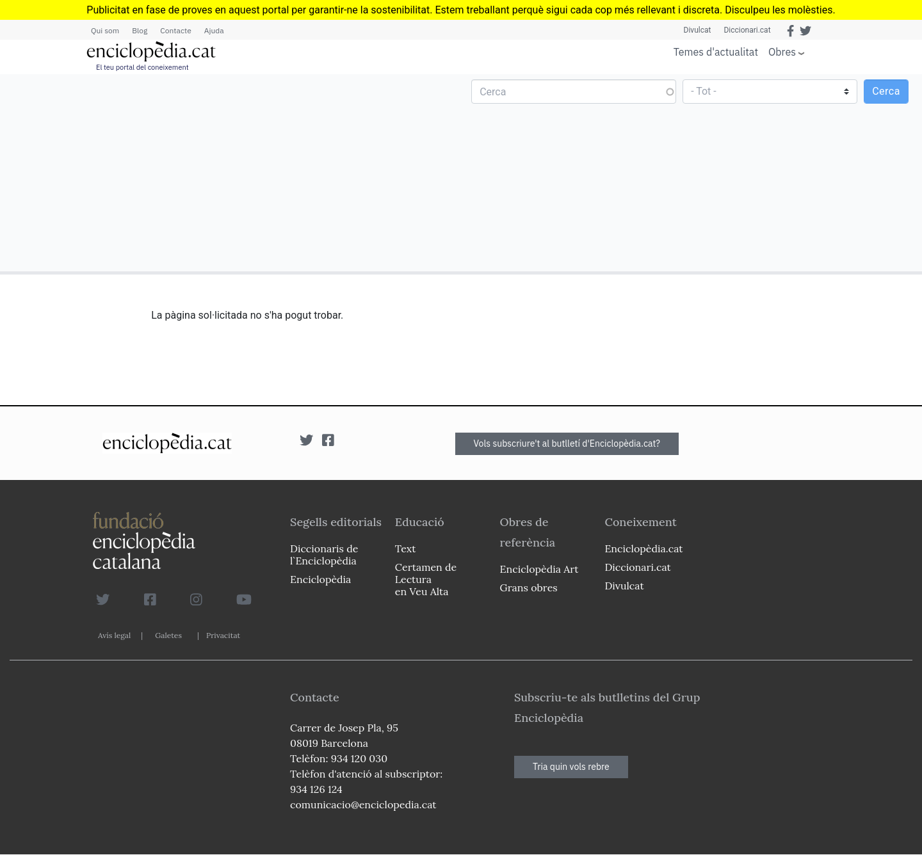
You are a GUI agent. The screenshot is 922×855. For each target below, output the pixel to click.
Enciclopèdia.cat (643, 548)
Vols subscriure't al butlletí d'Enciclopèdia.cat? (567, 443)
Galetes (168, 635)
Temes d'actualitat (716, 52)
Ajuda (214, 30)
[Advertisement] (232, 172)
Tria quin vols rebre (571, 766)
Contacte (175, 30)
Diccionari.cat (747, 30)
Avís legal (114, 635)
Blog (139, 30)
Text (405, 548)
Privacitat (223, 635)
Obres (782, 51)
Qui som (105, 30)
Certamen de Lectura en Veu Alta (426, 579)
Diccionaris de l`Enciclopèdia (324, 554)
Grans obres (529, 587)
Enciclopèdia (320, 579)
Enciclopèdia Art (539, 569)
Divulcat (697, 30)
